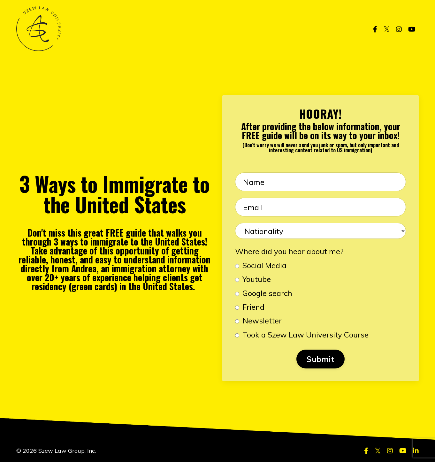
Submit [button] (320, 359)
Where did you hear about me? (289, 251)
